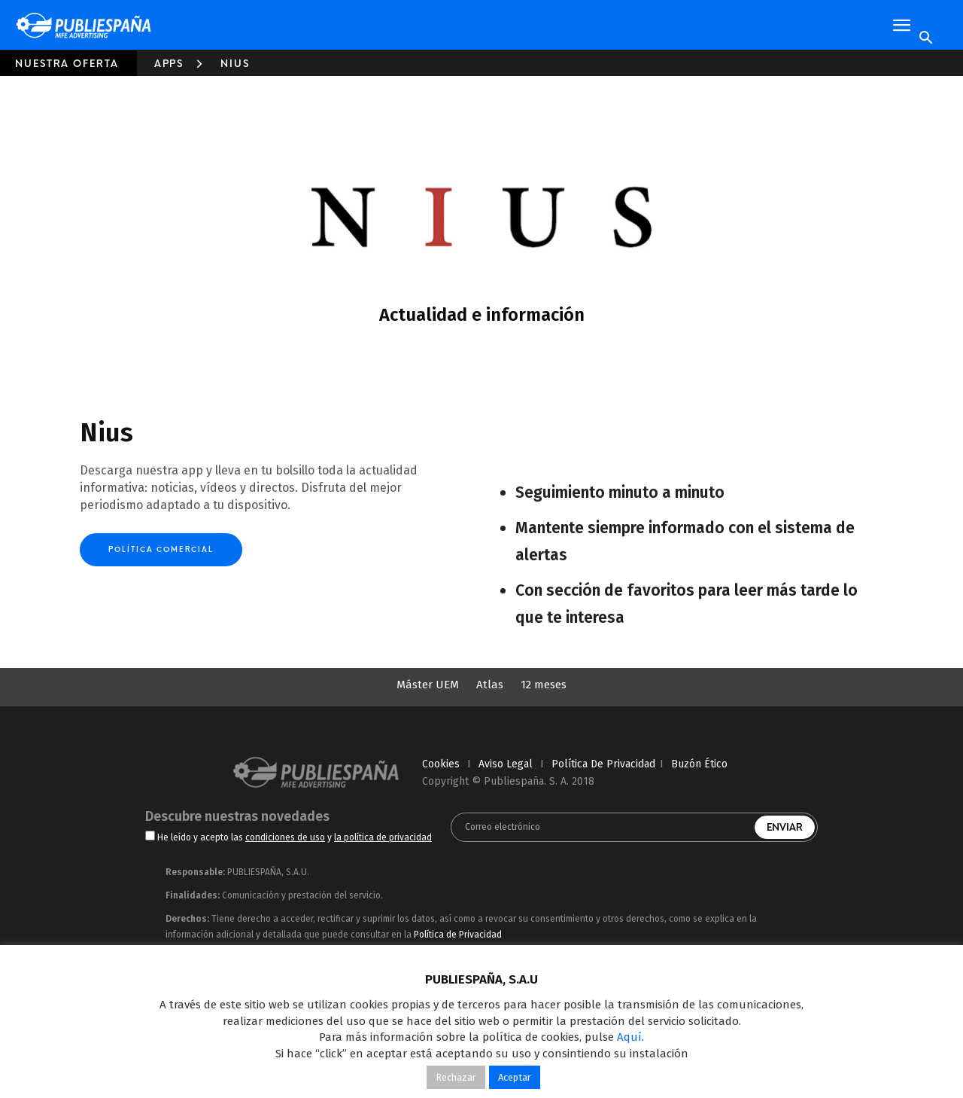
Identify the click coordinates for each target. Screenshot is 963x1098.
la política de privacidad (383, 837)
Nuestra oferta (67, 63)
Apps (169, 63)
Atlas (489, 684)
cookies (441, 764)
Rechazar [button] (456, 1077)
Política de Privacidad (458, 934)
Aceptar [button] (514, 1077)
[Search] (925, 38)
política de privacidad (603, 764)
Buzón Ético (699, 764)
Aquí (629, 1037)
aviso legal (505, 764)
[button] (901, 25)
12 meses (544, 684)
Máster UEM (427, 684)
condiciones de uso (285, 837)
